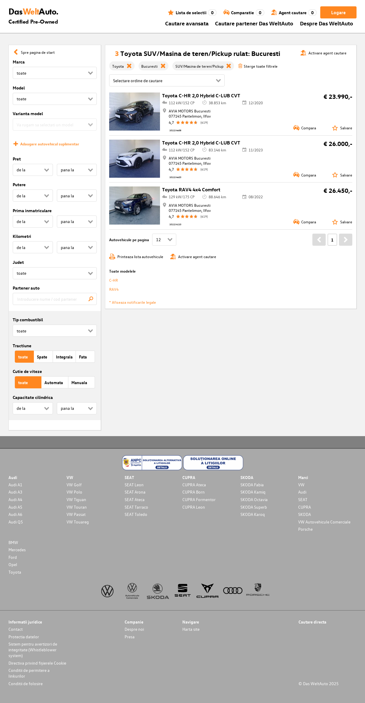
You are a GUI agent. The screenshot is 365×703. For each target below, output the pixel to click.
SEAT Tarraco (136, 507)
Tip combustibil (28, 319)
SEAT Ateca (135, 499)
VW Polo (74, 492)
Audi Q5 (15, 522)
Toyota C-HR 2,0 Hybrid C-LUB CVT (201, 95)
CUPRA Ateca (194, 485)
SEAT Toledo (136, 514)
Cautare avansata (187, 23)
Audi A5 (15, 507)
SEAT (302, 499)
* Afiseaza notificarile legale (132, 302)
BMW (13, 542)
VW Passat (76, 514)
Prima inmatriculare (32, 210)
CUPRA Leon (193, 507)
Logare (338, 12)
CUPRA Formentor (199, 499)
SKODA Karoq (252, 514)
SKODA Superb (253, 507)
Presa (130, 637)
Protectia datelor (23, 637)
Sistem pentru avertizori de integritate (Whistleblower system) (32, 649)
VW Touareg (78, 522)
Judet (18, 262)
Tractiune (22, 345)
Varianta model (28, 113)
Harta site (191, 629)
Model (19, 88)
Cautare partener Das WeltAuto (254, 23)
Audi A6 (15, 514)
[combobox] (55, 299)
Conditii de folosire (25, 683)
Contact (15, 629)
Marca (19, 62)
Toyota (14, 572)
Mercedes (17, 549)
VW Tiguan (76, 499)
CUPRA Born (193, 492)
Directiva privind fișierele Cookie (37, 663)
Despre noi (134, 629)
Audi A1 (15, 485)
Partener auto (26, 288)
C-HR (113, 280)
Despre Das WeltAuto (326, 23)
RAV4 (114, 289)
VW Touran (77, 507)
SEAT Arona (135, 492)
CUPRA (304, 507)
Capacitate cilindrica (33, 397)
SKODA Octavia (254, 499)
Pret (17, 159)
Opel (12, 564)
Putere (19, 184)
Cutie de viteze (27, 371)
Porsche (305, 529)
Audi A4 (15, 499)
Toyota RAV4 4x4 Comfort (191, 189)
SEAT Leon (134, 485)
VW (301, 485)
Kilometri (22, 236)
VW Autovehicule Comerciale (324, 522)
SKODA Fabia (252, 485)
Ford (12, 557)
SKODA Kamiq (253, 492)
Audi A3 (15, 492)
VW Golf (74, 485)
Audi (302, 492)
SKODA (304, 514)
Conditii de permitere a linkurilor (29, 673)
